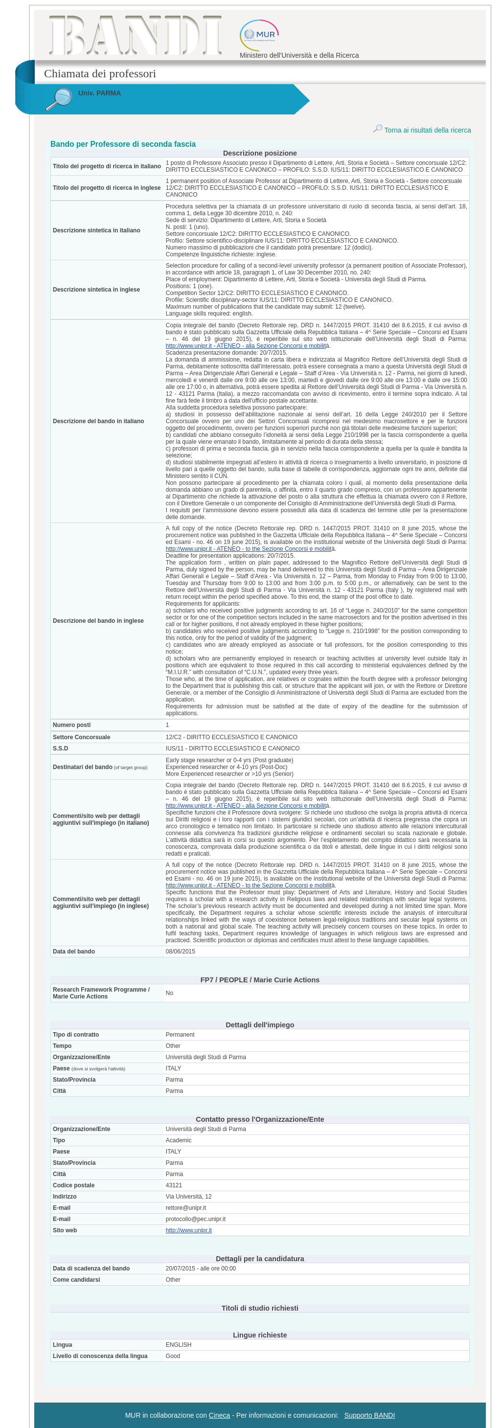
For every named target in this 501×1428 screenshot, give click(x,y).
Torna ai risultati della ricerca (422, 130)
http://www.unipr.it (189, 1230)
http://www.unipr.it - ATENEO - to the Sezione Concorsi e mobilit (249, 548)
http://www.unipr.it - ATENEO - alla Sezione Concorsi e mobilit (246, 345)
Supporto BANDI (369, 1415)
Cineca (219, 1415)
